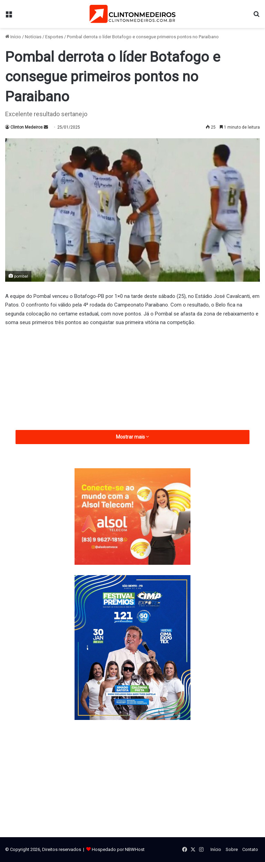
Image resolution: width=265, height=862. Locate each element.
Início (13, 36)
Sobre (232, 849)
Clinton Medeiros (26, 127)
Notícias (33, 36)
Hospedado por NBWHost (118, 849)
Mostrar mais (132, 437)
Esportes (54, 36)
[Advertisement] (132, 384)
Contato (250, 849)
